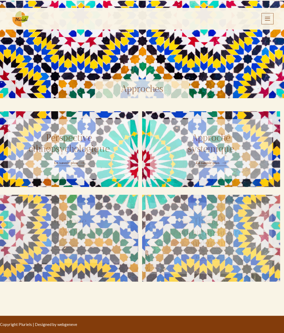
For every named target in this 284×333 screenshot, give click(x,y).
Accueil (53, 18)
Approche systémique (211, 143)
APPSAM (146, 18)
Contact (236, 18)
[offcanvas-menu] (267, 18)
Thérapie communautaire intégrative (211, 232)
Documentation (181, 18)
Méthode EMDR (69, 227)
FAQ (212, 18)
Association (83, 18)
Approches (116, 18)
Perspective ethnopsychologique (69, 143)
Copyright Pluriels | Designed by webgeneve (38, 324)
